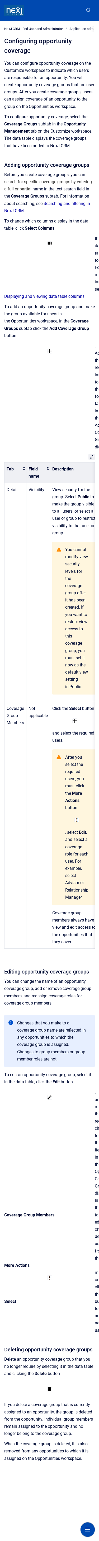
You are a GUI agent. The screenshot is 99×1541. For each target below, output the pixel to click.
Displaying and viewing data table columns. (45, 296)
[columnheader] (15, 472)
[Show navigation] (88, 1529)
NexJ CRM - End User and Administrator (33, 29)
